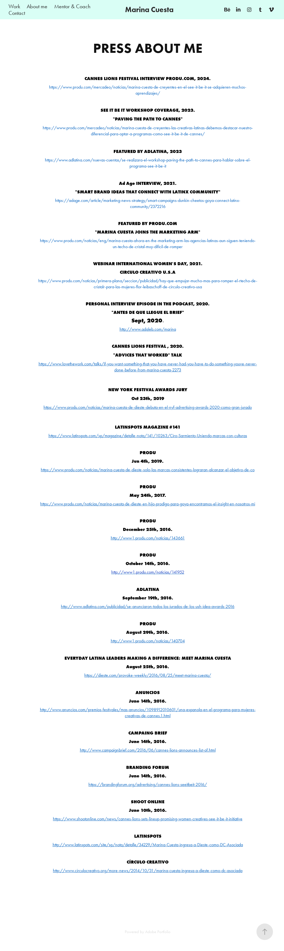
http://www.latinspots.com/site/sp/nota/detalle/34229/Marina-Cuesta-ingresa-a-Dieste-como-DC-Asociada (148, 844)
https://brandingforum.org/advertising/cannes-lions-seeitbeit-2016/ (147, 784)
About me (37, 6)
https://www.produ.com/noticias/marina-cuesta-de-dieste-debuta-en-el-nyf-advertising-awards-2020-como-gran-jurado (148, 407)
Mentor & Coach (72, 6)
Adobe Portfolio (158, 931)
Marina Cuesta (149, 9)
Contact (17, 13)
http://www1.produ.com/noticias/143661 (148, 538)
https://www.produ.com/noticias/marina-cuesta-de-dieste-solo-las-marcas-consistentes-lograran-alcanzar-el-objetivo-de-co (148, 469)
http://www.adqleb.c (148, 329)
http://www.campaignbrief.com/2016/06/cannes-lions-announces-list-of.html (148, 750)
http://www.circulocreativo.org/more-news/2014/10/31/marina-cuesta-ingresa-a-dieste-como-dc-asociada (147, 870)
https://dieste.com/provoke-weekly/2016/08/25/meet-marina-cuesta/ (147, 675)
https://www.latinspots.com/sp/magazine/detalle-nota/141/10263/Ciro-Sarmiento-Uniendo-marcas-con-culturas (147, 435)
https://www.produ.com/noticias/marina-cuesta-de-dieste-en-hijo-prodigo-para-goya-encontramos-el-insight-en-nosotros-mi (147, 503)
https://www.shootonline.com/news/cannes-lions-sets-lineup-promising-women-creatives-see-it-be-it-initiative (147, 818)
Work (14, 6)
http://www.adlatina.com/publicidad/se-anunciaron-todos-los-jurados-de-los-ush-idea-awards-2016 (147, 606)
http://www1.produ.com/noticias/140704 (148, 640)
